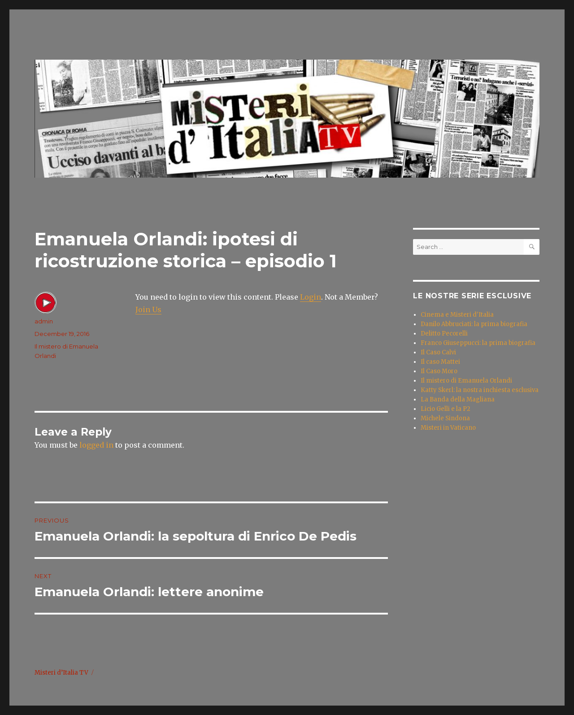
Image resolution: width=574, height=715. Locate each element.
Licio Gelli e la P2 (445, 409)
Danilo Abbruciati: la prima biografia (474, 324)
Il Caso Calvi (438, 352)
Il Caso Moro (439, 371)
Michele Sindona (445, 418)
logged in (96, 444)
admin (44, 321)
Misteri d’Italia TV (61, 672)
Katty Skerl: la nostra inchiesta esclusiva (480, 390)
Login (310, 296)
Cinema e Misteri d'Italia (457, 314)
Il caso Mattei (440, 362)
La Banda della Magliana (458, 399)
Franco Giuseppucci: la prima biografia (478, 343)
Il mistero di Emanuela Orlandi (466, 380)
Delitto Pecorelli (444, 333)
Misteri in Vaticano (448, 428)
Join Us (148, 309)
